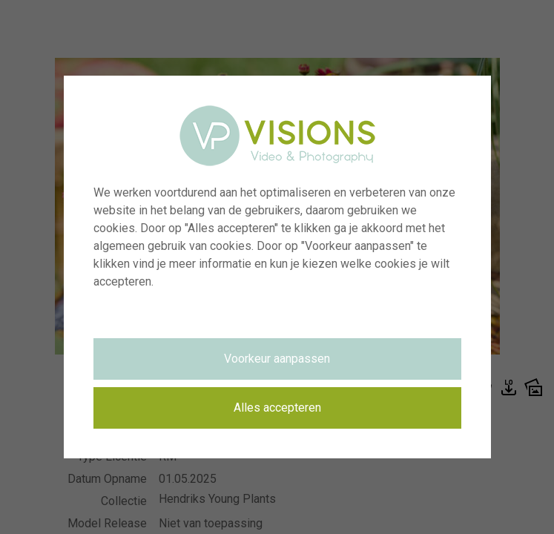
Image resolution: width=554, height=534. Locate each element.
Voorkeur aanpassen (277, 359)
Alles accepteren (277, 407)
